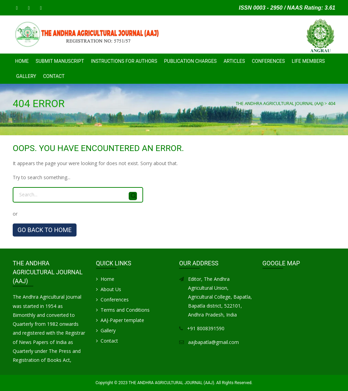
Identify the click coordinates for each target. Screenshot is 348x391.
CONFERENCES (268, 61)
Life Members (308, 61)
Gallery (26, 76)
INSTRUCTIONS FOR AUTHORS (124, 61)
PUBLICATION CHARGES (190, 61)
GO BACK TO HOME (45, 229)
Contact (54, 76)
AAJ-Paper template (122, 320)
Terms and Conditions (125, 310)
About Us (111, 289)
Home (22, 61)
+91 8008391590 (205, 328)
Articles (234, 61)
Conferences (115, 299)
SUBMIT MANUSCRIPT (60, 61)
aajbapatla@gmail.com (213, 342)
